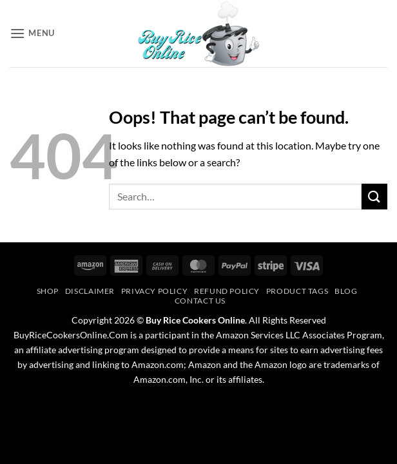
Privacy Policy (154, 291)
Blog (345, 291)
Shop (48, 291)
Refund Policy (227, 291)
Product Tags (297, 291)
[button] (32, 33)
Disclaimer (90, 291)
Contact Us (200, 300)
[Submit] (374, 196)
